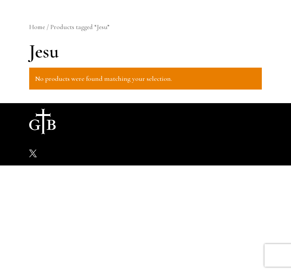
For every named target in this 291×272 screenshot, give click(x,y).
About (87, 121)
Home (37, 27)
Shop (184, 121)
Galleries (140, 121)
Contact (237, 121)
